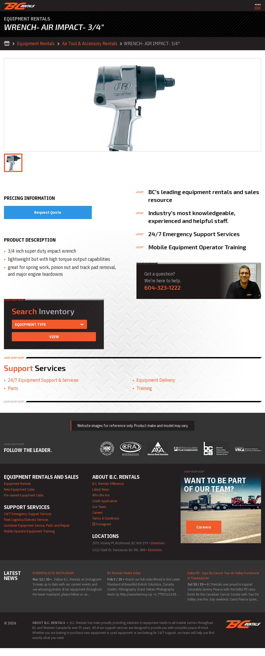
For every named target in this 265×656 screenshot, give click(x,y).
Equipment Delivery (155, 388)
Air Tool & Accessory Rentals (89, 43)
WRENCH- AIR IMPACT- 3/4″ (152, 43)
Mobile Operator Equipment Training (29, 539)
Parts (13, 396)
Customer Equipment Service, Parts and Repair (37, 533)
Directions (158, 551)
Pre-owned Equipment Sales (24, 503)
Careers (97, 520)
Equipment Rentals (36, 43)
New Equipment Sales (19, 497)
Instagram (101, 532)
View (54, 344)
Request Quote (45, 219)
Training (144, 396)
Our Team (99, 514)
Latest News (100, 497)
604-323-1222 (162, 294)
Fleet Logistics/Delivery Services (26, 527)
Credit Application (104, 509)
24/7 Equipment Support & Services (43, 388)
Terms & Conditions (105, 526)
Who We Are (100, 503)
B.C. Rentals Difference (108, 491)
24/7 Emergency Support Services (28, 522)
